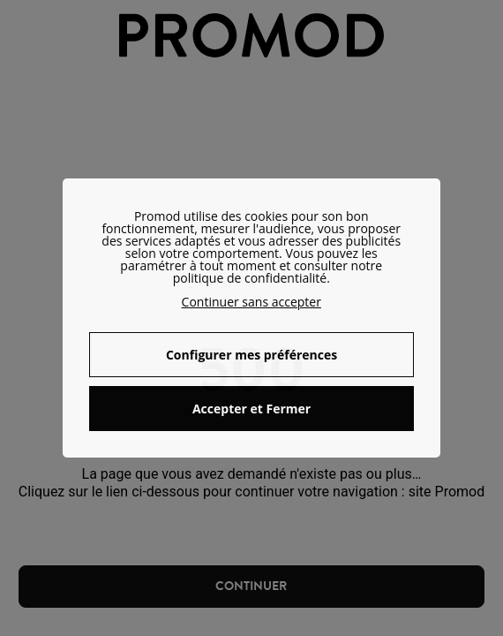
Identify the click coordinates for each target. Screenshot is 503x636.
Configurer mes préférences (251, 354)
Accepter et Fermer (251, 408)
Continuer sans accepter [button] (251, 301)
